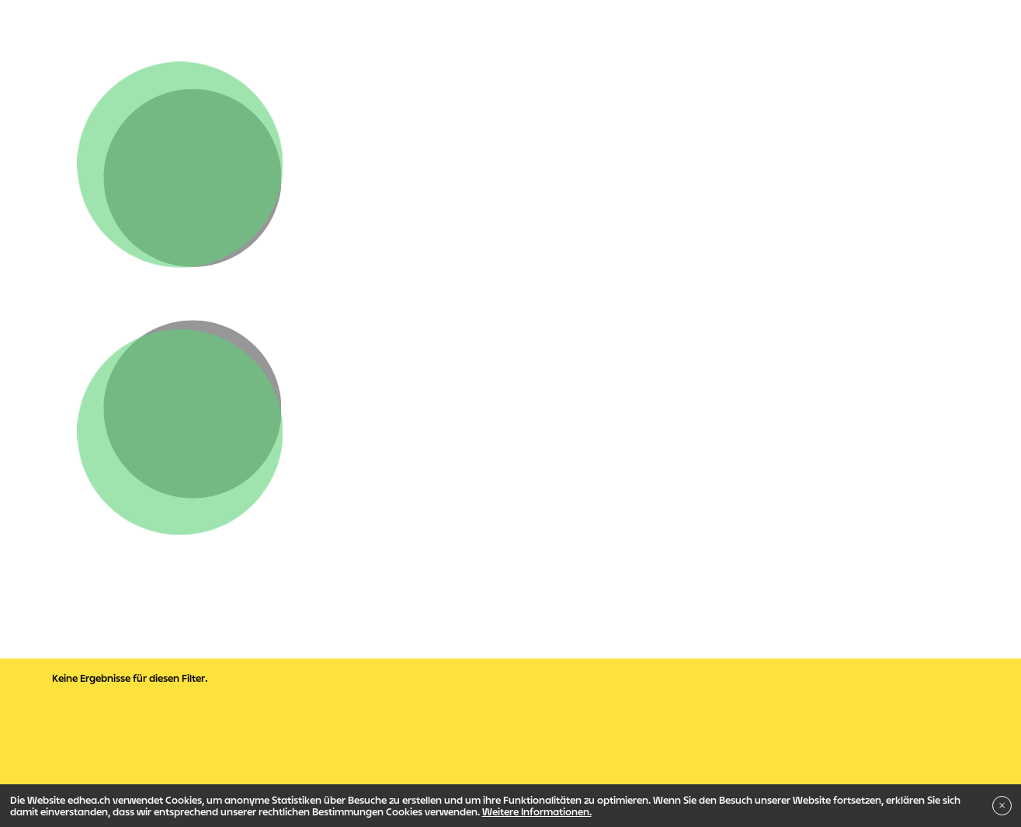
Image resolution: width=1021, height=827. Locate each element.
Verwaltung (90, 585)
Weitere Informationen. (537, 811)
